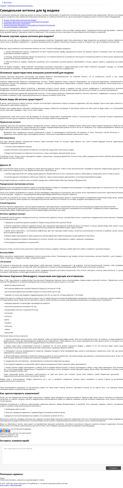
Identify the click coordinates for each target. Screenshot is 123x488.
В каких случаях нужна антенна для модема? (20, 20)
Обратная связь (16, 485)
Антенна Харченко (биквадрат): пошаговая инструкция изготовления (29, 25)
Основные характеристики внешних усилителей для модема (26, 22)
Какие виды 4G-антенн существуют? (17, 23)
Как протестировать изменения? (16, 27)
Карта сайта (4, 485)
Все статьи (8, 2)
